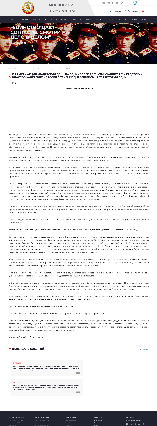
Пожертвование (70, 397)
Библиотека (122, 19)
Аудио (96, 408)
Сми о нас (12, 408)
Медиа (144, 19)
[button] (78, 58)
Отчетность (97, 411)
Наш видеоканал (131, 398)
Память (134, 19)
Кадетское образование (42, 403)
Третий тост (69, 403)
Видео (96, 406)
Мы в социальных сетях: (133, 401)
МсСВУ (110, 19)
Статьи (67, 408)
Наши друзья (98, 397)
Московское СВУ (14, 403)
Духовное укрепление (42, 406)
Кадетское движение (59, 19)
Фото (96, 403)
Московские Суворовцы (62, 8)
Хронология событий (42, 400)
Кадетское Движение (42, 397)
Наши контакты (14, 411)
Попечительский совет (94, 19)
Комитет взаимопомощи (42, 408)
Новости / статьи (39, 19)
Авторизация (117, 11)
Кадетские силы (40, 411)
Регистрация (133, 11)
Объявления (23, 19)
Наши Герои (12, 406)
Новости (68, 406)
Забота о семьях (70, 400)
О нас (12, 19)
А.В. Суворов (76, 19)
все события (144, 349)
